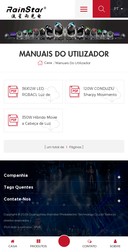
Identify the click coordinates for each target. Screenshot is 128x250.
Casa (44, 63)
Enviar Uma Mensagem (64, 241)
